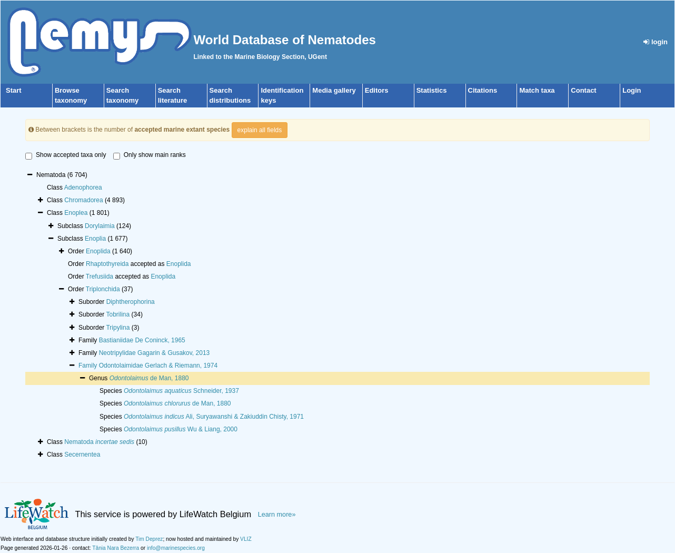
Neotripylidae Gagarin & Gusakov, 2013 (154, 353)
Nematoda (99, 442)
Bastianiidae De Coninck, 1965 (142, 340)
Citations (483, 90)
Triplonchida (103, 289)
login (655, 42)
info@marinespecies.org (176, 548)
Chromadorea (83, 200)
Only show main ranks (149, 155)
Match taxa (536, 90)
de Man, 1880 (149, 378)
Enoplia (95, 238)
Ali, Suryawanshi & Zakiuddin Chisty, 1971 (214, 416)
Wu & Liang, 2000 (180, 429)
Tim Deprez (149, 539)
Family (88, 365)
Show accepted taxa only (65, 155)
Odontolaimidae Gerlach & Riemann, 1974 (158, 365)
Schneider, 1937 (181, 390)
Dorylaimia (100, 226)
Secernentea (82, 454)
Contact (583, 90)
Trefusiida (99, 276)
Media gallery (333, 90)
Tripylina (118, 327)
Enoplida (98, 251)
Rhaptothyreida (107, 264)
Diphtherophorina (130, 301)
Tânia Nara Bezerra (115, 548)
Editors (377, 90)
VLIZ (246, 539)
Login (631, 90)
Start (14, 90)
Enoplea (75, 212)
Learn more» (277, 514)
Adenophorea (83, 187)
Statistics (431, 90)
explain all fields (259, 130)
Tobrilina (118, 314)
